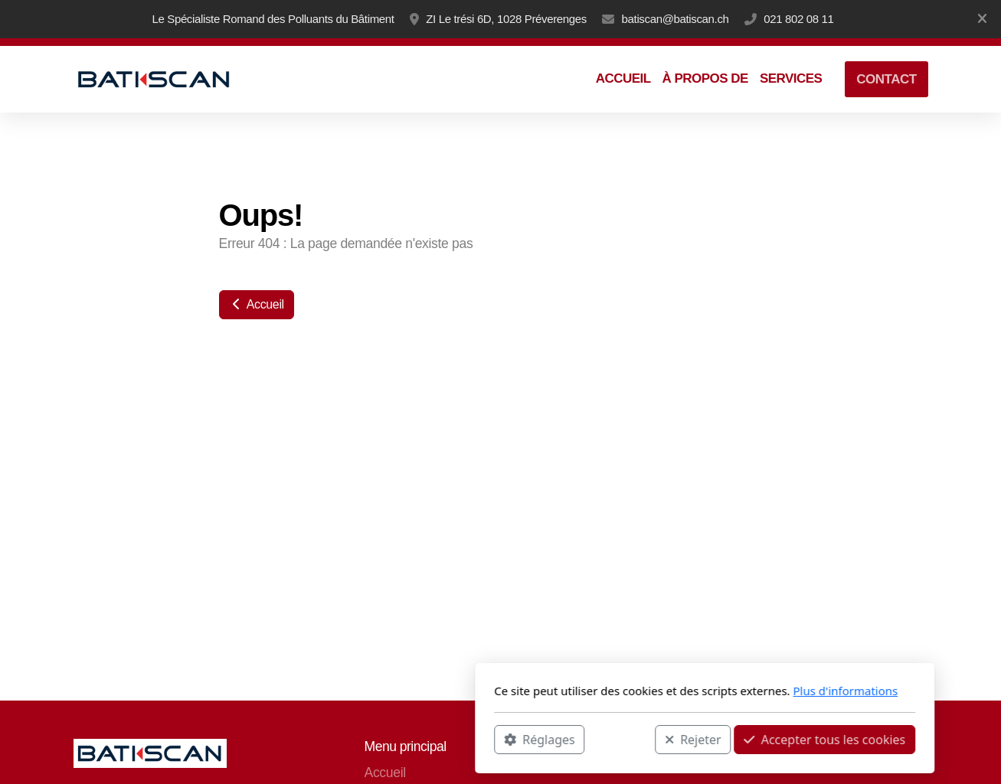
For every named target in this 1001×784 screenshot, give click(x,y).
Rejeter (488, 738)
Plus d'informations (641, 690)
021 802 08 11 (798, 18)
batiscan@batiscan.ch (675, 18)
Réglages (335, 738)
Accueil (256, 304)
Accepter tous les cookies (621, 738)
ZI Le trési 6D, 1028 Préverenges (506, 18)
